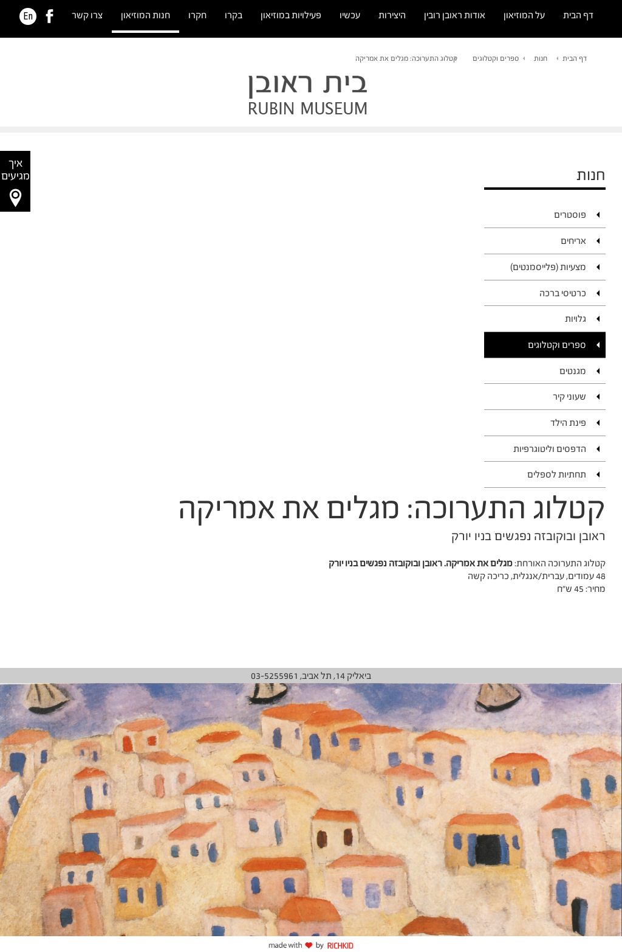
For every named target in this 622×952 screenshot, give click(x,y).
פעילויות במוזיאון (291, 15)
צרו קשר (87, 15)
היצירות (392, 15)
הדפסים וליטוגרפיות (549, 448)
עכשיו (350, 15)
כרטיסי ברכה (562, 293)
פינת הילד (568, 422)
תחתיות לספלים (556, 474)
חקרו (197, 15)
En (28, 16)
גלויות (575, 318)
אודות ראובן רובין (454, 15)
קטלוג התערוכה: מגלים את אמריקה (406, 58)
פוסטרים (570, 214)
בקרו (233, 15)
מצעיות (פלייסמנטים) (548, 267)
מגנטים (572, 371)
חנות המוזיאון (145, 15)
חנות (540, 58)
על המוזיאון (524, 15)
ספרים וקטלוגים (496, 58)
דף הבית (578, 15)
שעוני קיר (569, 396)
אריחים (573, 240)
